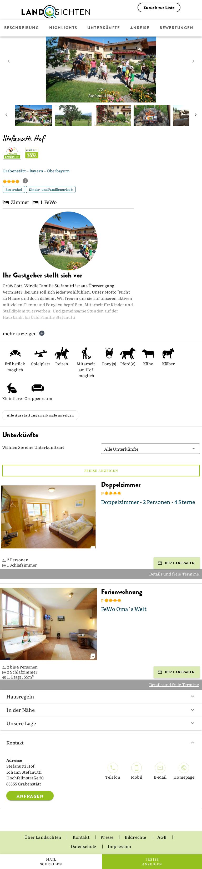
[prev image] (8, 61)
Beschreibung (21, 28)
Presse (107, 837)
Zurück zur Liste (159, 7)
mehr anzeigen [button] (24, 333)
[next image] (193, 61)
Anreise (139, 28)
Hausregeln (101, 696)
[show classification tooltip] (27, 181)
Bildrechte (136, 837)
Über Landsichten (43, 837)
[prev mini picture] (6, 115)
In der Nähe (101, 709)
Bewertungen (177, 28)
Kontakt (101, 742)
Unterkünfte (103, 28)
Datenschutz (84, 846)
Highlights (63, 28)
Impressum (120, 846)
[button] (150, 448)
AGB (162, 837)
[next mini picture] (195, 115)
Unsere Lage (101, 723)
